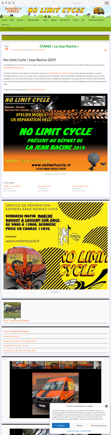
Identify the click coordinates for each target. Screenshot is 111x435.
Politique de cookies (73, 431)
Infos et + (5, 24)
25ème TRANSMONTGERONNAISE (16, 321)
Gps (83, 20)
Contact (75, 20)
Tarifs (45, 20)
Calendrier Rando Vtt (96, 20)
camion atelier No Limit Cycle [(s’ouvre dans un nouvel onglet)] (59, 73)
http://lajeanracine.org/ (36, 89)
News (12, 20)
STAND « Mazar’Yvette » (96, 38)
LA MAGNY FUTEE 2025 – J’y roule (15, 346)
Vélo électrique (33, 20)
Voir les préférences (98, 425)
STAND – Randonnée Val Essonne (18, 38)
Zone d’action (65, 20)
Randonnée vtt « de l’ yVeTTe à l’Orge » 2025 (19, 341)
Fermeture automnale (11, 336)
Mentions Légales (86, 431)
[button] (106, 406)
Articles (35, 50)
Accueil (4, 20)
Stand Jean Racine (44, 186)
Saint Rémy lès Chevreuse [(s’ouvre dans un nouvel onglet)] (13, 68)
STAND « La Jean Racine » (12, 186)
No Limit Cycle (17, 50)
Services (21, 20)
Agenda (54, 20)
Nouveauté (41, 50)
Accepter (60, 425)
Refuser (80, 425)
